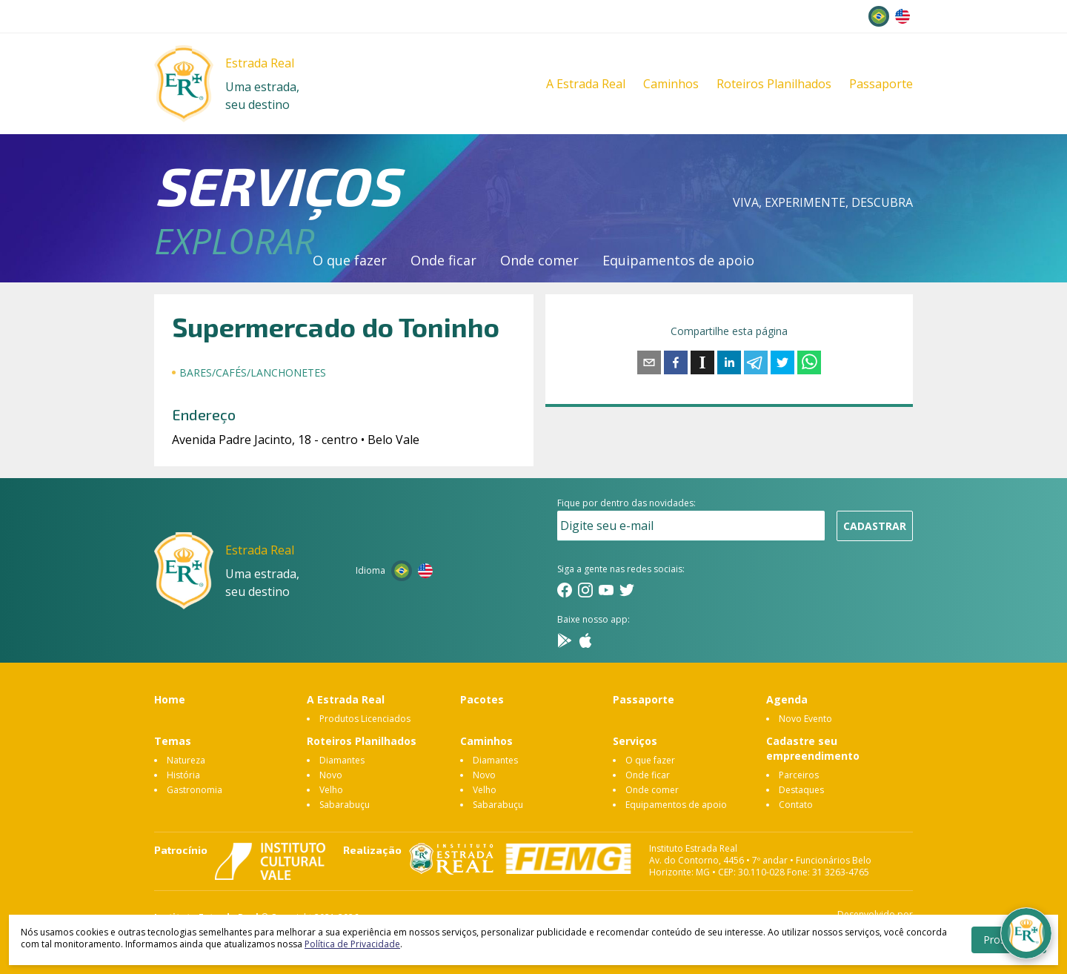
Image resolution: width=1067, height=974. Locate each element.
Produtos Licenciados (364, 718)
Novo (330, 775)
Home (169, 699)
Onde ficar (443, 260)
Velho (331, 789)
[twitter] (782, 362)
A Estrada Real (585, 84)
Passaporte (881, 84)
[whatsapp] (809, 362)
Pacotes (482, 699)
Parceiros (799, 775)
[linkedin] (729, 362)
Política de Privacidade (352, 944)
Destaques (801, 789)
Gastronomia (194, 789)
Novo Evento (805, 718)
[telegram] (756, 362)
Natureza (186, 760)
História (183, 775)
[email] (649, 362)
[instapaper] (702, 362)
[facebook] (676, 362)
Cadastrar (874, 526)
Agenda (787, 699)
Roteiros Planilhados (774, 84)
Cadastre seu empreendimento (813, 748)
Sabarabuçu (344, 804)
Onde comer (539, 260)
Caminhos (671, 84)
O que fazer (350, 260)
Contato (796, 804)
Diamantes (342, 760)
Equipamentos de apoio (678, 260)
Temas (172, 741)
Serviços (635, 741)
